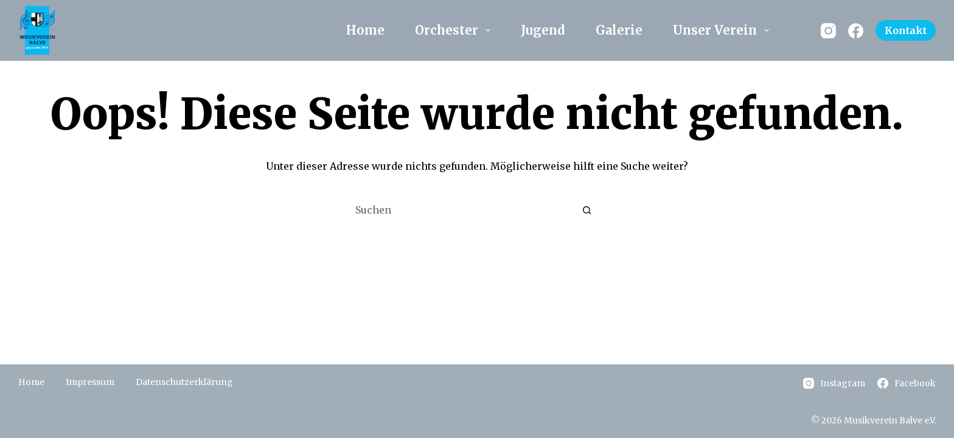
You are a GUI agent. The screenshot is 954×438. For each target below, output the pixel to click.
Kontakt (906, 30)
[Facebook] (855, 30)
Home (365, 30)
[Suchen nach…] (464, 210)
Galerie (619, 30)
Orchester (455, 30)
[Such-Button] (586, 210)
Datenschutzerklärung (184, 382)
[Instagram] (828, 30)
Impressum (90, 382)
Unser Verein (723, 30)
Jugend (543, 30)
